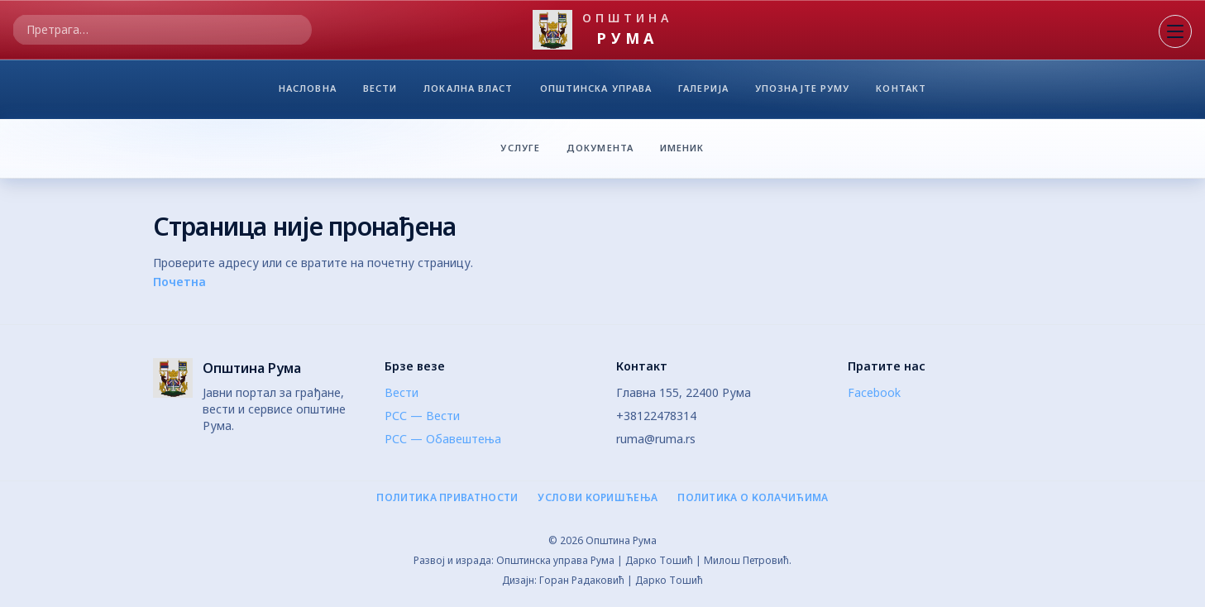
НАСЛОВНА (308, 92)
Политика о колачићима (752, 497)
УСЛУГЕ (520, 147)
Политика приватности (447, 497)
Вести (401, 392)
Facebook (874, 392)
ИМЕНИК (687, 147)
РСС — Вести (422, 415)
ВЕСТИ (380, 92)
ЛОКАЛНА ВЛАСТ (468, 92)
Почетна (179, 281)
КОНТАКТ (901, 92)
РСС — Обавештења (443, 439)
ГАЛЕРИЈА (703, 92)
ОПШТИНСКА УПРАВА (596, 92)
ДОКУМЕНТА (600, 147)
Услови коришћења (597, 497)
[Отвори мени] (1175, 31)
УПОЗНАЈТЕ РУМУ (802, 92)
